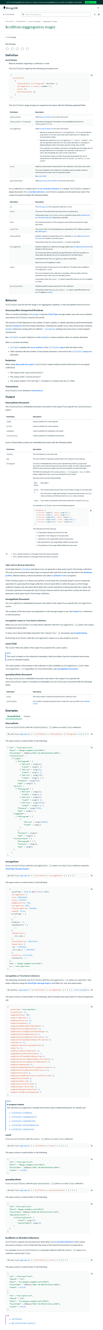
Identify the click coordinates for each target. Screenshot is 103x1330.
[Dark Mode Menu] (98, 14)
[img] (7, 49)
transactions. (37, 390)
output (62, 347)
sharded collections (65, 1242)
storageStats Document (81, 247)
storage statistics (45, 129)
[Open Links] (98, 8)
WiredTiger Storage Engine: (17, 869)
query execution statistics (48, 181)
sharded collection (37, 192)
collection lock (59, 575)
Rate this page (10, 44)
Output (76, 611)
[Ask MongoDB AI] (94, 14)
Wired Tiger (53, 314)
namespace (42, 207)
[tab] (13, 716)
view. (51, 292)
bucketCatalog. (80, 633)
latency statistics (45, 117)
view (75, 236)
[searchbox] (55, 14)
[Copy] (91, 75)
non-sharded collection (49, 188)
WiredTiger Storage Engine (39, 983)
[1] (55, 529)
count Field (42, 176)
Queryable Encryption (25, 364)
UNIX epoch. (42, 231)
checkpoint (17, 326)
